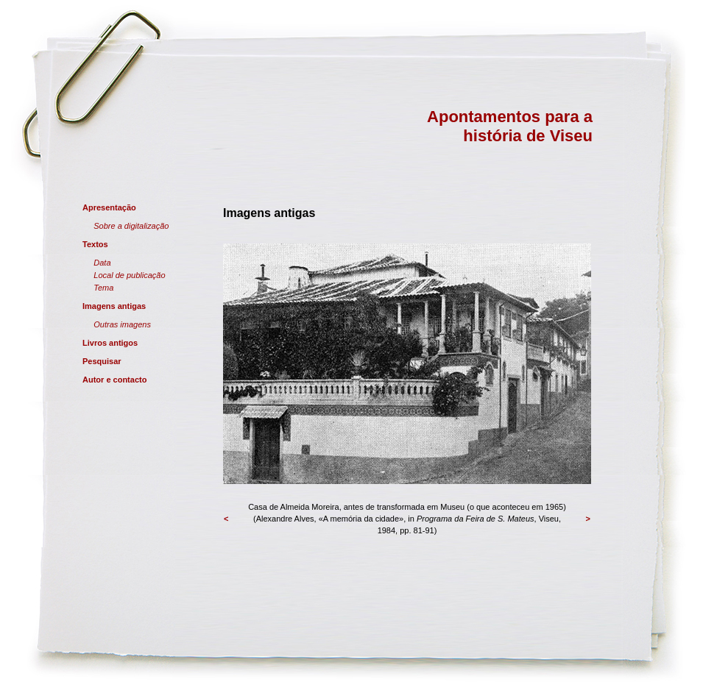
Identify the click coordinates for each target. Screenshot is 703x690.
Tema (103, 287)
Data (101, 262)
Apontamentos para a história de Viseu (510, 126)
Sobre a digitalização (131, 225)
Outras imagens (122, 324)
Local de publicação (129, 275)
